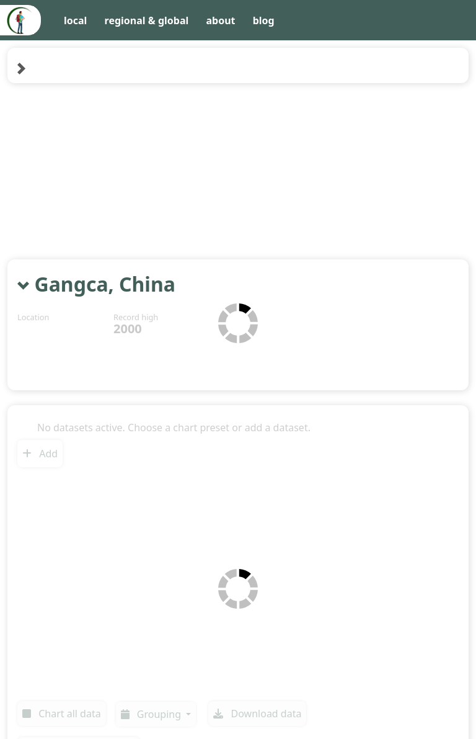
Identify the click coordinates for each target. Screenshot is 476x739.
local (75, 20)
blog (264, 20)
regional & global (147, 20)
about (220, 20)
